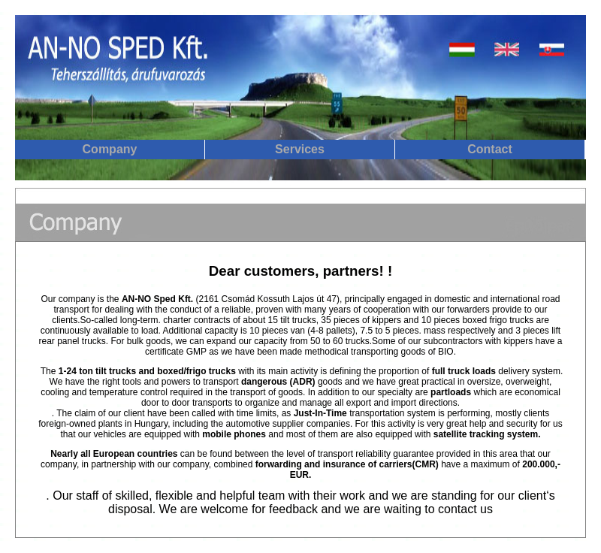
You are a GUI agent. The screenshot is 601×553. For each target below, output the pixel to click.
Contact (489, 149)
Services (300, 149)
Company (110, 149)
